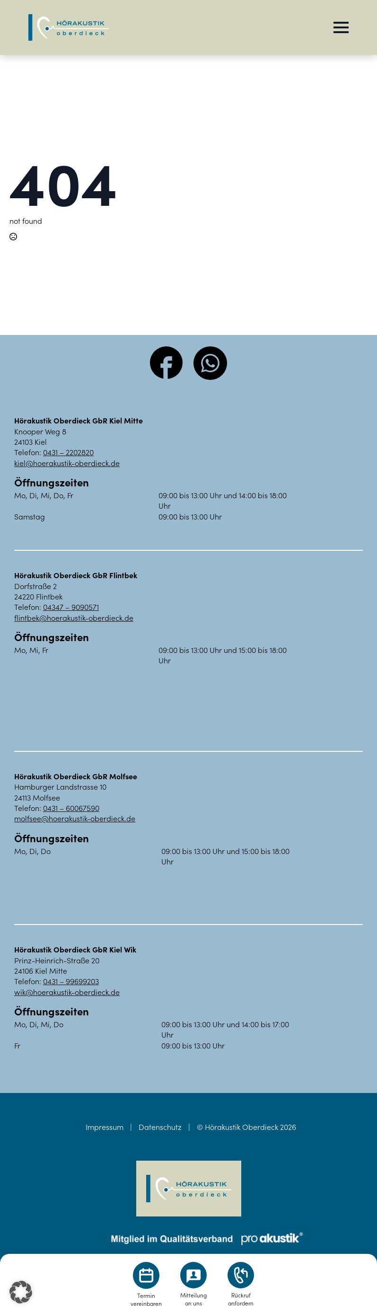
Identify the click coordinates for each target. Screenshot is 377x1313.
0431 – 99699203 (71, 981)
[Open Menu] (341, 27)
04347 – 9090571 (71, 606)
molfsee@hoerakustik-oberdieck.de (74, 818)
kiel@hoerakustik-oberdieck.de (67, 463)
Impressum (104, 1126)
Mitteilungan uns (193, 1299)
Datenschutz (160, 1126)
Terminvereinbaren (146, 1299)
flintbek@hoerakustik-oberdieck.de (73, 617)
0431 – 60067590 (71, 807)
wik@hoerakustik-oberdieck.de (67, 992)
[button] (21, 1292)
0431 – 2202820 (68, 452)
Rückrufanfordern (241, 1299)
